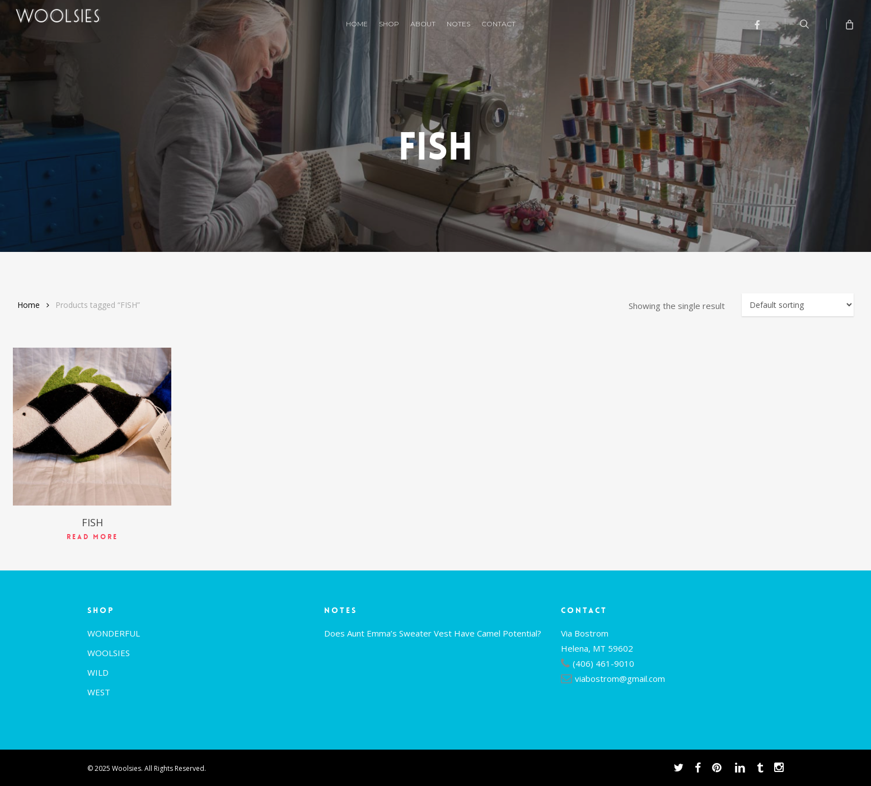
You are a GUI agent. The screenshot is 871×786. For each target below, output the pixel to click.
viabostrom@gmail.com (620, 678)
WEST (98, 692)
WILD (98, 672)
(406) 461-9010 (603, 663)
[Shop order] (798, 304)
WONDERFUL (113, 633)
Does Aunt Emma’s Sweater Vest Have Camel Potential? (432, 633)
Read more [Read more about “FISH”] (92, 537)
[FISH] (92, 427)
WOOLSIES (108, 652)
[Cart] (849, 24)
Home (28, 305)
